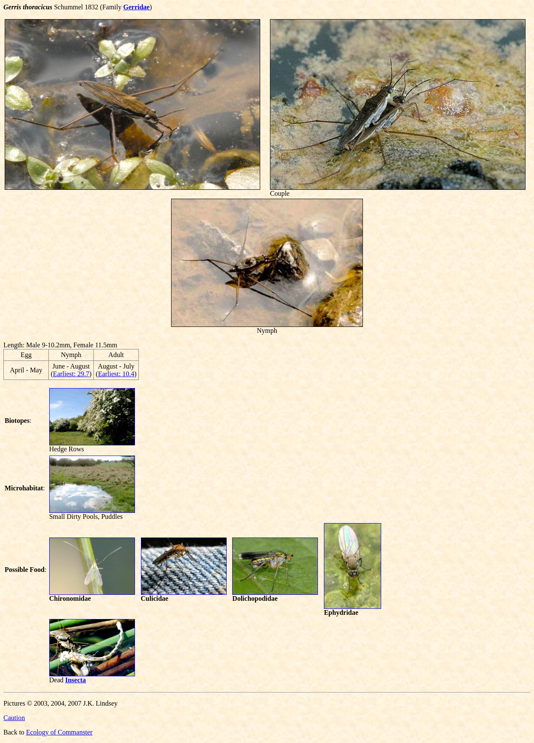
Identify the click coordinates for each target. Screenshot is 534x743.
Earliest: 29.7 (71, 373)
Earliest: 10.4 (116, 373)
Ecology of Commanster (59, 732)
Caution (14, 717)
